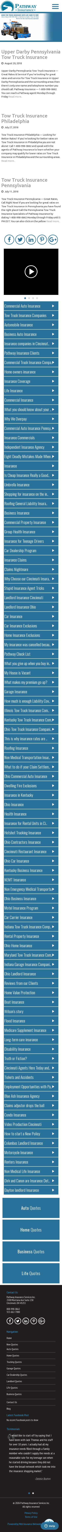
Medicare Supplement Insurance (29, 1030)
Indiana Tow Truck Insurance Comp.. (29, 927)
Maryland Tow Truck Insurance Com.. (29, 955)
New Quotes (12, 1344)
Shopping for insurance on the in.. (29, 494)
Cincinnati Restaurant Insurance (29, 851)
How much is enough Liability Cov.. (29, 701)
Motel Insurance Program (29, 908)
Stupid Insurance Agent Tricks (29, 588)
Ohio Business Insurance (29, 898)
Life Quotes (12, 1387)
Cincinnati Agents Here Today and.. (29, 1068)
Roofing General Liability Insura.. (29, 503)
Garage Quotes (14, 1368)
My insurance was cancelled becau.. (29, 644)
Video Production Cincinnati (29, 1124)
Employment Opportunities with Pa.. (29, 1086)
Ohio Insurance (29, 804)
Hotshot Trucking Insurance (29, 832)
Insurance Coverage (29, 381)
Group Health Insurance (29, 531)
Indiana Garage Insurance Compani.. (29, 964)
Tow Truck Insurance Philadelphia (24, 118)
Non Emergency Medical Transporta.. (29, 889)
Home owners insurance (29, 372)
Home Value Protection (29, 992)
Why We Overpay (29, 419)
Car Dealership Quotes (17, 1374)
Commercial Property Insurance (29, 522)
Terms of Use (31, 1516)
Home (9, 1338)
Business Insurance (29, 513)
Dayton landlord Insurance (29, 1190)
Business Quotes (14, 1394)
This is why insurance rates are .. (29, 738)
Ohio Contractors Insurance (29, 842)
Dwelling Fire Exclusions (29, 785)
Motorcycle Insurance (29, 1152)
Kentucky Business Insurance (29, 870)
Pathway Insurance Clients (29, 353)
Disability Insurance (29, 1049)
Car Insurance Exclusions (29, 626)
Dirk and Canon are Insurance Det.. (29, 1180)
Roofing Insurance (29, 748)
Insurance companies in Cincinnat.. (29, 343)
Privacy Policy (31, 1513)
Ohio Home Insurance (29, 945)
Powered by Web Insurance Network (24, 1524)
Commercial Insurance (29, 400)
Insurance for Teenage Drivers (29, 541)
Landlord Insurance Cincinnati (29, 597)
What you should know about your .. (29, 409)
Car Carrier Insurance (29, 917)
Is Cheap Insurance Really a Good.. (29, 475)
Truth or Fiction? (29, 1058)
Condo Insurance (29, 1115)
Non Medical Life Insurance (29, 1171)
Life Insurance (29, 390)
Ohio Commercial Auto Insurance (29, 776)
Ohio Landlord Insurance (29, 974)
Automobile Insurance (29, 325)
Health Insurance (29, 814)
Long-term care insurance (29, 1039)
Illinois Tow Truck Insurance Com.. (29, 710)
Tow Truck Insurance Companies (29, 315)
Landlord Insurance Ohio (29, 607)
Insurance (29, 466)
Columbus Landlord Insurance (29, 1143)
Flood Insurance (29, 1021)
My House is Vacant (29, 673)
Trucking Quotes (14, 1362)
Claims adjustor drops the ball (29, 1105)
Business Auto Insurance (29, 334)
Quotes (31, 1208)
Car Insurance (29, 616)
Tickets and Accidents (29, 1077)
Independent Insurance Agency (29, 447)
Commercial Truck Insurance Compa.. (29, 362)
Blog (9, 1408)
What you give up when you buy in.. (29, 663)
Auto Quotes (12, 1349)
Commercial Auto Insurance (29, 306)
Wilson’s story (29, 1011)
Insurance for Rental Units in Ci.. (29, 823)
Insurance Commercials (29, 437)
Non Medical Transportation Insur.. (29, 757)
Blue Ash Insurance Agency (29, 1096)
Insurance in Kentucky (29, 795)
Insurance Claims (29, 560)
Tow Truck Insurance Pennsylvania (24, 182)
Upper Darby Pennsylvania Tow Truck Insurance (31, 54)
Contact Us (12, 1402)
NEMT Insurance (29, 880)
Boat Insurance (29, 1002)
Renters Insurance (29, 1162)
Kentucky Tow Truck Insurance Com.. (29, 720)
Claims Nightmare (29, 569)
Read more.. (15, 96)
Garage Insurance (29, 691)
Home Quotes (13, 1355)
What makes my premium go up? (29, 682)
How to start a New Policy (29, 1133)
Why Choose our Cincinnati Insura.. (29, 579)
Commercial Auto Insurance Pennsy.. (29, 428)
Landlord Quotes (14, 1381)
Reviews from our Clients (29, 983)
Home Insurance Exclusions (29, 635)
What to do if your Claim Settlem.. (29, 767)
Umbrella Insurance (29, 484)
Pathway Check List (29, 654)
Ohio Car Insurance (29, 861)
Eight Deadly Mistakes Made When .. (29, 456)
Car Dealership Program (29, 550)
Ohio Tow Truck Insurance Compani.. (29, 729)
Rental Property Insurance (29, 936)
